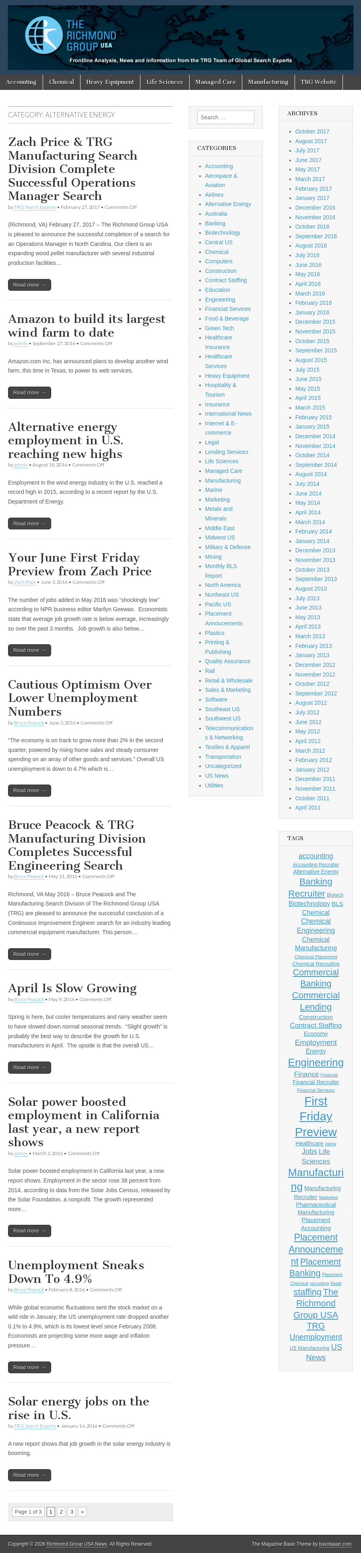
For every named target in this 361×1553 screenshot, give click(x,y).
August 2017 (311, 141)
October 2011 (312, 798)
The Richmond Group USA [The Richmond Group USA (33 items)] (315, 1303)
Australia (216, 213)
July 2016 (307, 255)
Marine (214, 490)
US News (217, 775)
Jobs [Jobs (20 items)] (309, 1151)
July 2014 (307, 484)
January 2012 (312, 769)
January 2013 (312, 655)
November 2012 (315, 674)
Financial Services (228, 309)
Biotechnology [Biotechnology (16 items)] (309, 903)
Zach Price (25, 582)
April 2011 (308, 807)
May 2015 (307, 388)
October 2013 (312, 569)
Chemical (61, 82)
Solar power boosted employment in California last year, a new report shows (83, 1122)
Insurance (217, 404)
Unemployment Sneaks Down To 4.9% (76, 1272)
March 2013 (310, 636)
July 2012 (307, 712)
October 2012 (312, 684)
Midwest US (220, 537)
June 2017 (308, 160)
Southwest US (223, 718)
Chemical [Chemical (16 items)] (316, 912)
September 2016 (316, 236)
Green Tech (219, 328)
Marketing (217, 499)
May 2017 (307, 169)
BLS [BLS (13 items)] (337, 903)
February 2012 (313, 760)
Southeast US (222, 709)
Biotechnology (223, 232)
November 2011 (315, 788)
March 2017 (310, 179)
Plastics (215, 633)
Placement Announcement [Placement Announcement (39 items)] (316, 1249)
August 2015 (311, 360)
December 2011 (315, 779)
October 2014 (312, 455)
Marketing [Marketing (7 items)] (328, 1197)
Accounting (21, 82)
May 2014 (307, 503)
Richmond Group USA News (77, 1544)
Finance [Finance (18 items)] (306, 1074)
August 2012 (311, 702)
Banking (215, 223)
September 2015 (316, 350)
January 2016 (312, 312)
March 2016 (310, 293)
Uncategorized (223, 766)
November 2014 (315, 446)
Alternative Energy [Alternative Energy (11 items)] (315, 871)
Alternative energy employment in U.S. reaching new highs (66, 440)
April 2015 (308, 398)
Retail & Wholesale (229, 680)
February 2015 (313, 417)
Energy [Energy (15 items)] (316, 1051)
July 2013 (307, 598)
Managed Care (216, 82)
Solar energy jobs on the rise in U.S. (78, 1408)
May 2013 (307, 617)
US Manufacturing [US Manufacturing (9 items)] (310, 1348)
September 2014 (316, 465)
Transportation (223, 757)
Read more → (29, 285)
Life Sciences (164, 82)
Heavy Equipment (110, 82)
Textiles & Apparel (227, 747)
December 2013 (315, 550)
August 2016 (311, 245)
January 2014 (312, 541)
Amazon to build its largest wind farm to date (87, 326)
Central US (219, 242)
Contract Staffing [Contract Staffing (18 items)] (316, 1025)
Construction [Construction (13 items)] (316, 1017)
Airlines (214, 195)
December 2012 (315, 665)
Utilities (214, 785)
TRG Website (318, 82)
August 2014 (311, 474)
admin (21, 343)
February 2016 (313, 303)
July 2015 (307, 369)
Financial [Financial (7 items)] (329, 1074)
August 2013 (311, 588)
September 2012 (316, 693)
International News (228, 413)
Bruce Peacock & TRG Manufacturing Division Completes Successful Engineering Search (77, 845)
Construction (221, 271)
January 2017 (312, 198)
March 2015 (310, 407)
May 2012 (307, 731)
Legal (212, 442)
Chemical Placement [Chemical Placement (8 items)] (316, 956)
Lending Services (226, 452)
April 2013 (308, 626)
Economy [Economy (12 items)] (316, 1033)
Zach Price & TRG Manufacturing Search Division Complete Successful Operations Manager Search (73, 169)
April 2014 (308, 512)
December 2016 (315, 207)
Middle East (220, 528)
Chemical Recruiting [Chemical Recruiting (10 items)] (315, 964)
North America (223, 585)
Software (216, 699)
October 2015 (312, 341)
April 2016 (308, 284)
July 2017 (307, 150)
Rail (210, 671)
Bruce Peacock (29, 723)
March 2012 (310, 750)
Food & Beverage (227, 318)
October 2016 (312, 226)
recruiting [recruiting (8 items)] (319, 1283)
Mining (213, 557)
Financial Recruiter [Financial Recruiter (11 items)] (316, 1082)
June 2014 (308, 493)
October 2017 (312, 131)
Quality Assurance (228, 661)
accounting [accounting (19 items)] (316, 856)
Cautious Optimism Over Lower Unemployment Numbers (80, 698)
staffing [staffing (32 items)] (308, 1292)
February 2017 (313, 188)
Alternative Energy (228, 204)
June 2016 (308, 265)
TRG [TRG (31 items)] (316, 1326)
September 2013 (316, 579)
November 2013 (315, 560)
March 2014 (310, 522)
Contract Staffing (226, 280)
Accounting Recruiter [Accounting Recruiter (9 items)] (316, 865)
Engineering (220, 299)
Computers (219, 261)
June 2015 (308, 379)
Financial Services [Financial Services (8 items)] (316, 1090)
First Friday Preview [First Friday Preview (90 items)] (316, 1116)
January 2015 (312, 426)
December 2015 (315, 322)
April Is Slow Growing (72, 988)
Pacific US (218, 604)
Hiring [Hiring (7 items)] (330, 1143)
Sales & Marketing (228, 690)
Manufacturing (268, 82)
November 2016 (315, 217)
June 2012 (308, 722)
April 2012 (308, 741)
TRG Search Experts (35, 207)
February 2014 (313, 531)
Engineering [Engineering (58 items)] (316, 1062)
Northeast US (222, 594)
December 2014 (315, 436)
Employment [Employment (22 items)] (316, 1042)
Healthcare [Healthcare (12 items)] (309, 1143)
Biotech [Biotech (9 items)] (335, 895)
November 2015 (315, 331)
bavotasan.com (335, 1544)
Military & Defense (228, 547)
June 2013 (308, 607)
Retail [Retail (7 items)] (335, 1283)
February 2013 (313, 646)
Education (217, 290)
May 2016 (307, 274)
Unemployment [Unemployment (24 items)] (315, 1336)
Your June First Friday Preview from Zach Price (80, 564)
